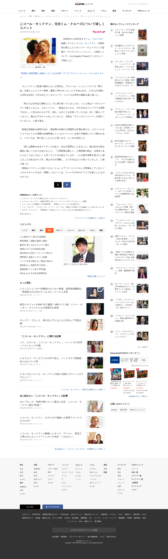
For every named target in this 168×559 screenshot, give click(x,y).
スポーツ (64, 11)
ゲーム (64, 476)
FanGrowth (64, 514)
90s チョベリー (95, 483)
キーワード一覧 (137, 479)
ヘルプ (133, 490)
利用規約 (64, 537)
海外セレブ (38, 479)
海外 (43, 11)
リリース (135, 469)
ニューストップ (133, 4)
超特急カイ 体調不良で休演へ (33, 265)
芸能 (53, 11)
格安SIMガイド (27, 518)
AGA (80, 521)
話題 (105, 472)
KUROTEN (36, 514)
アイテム (112, 514)
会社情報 (55, 537)
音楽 (35, 476)
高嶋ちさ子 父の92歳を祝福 (32, 249)
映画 (35, 472)
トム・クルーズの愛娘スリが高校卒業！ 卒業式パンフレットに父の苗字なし (51, 204)
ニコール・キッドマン (85, 43)
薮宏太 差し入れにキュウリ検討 (34, 245)
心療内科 (104, 514)
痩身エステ (88, 521)
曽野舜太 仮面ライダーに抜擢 (33, 257)
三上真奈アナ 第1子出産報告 (33, 237)
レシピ (105, 518)
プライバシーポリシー (77, 537)
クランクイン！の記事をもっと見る (90, 218)
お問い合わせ (111, 537)
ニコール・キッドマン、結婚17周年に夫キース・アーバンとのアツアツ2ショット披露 (54, 201)
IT (62, 479)
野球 (49, 472)
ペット (78, 479)
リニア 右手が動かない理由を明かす (36, 261)
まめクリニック (76, 514)
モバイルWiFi (57, 518)
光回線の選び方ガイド (50, 514)
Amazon (114, 410)
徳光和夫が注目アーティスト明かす (36, 253)
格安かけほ (46, 518)
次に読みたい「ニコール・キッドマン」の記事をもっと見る (80, 449)
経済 (21, 472)
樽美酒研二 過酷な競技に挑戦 (33, 241)
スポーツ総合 (53, 469)
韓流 (35, 483)
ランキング (126, 11)
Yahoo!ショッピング (137, 410)
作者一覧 (134, 472)
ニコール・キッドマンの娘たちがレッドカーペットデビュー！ (45, 198)
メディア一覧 (136, 476)
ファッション (67, 486)
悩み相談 (75, 518)
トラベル (93, 479)
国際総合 (23, 487)
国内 (33, 11)
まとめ (22, 479)
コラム (103, 11)
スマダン (93, 469)
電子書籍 (97, 521)
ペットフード (72, 521)
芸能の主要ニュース (96, 276)
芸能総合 (37, 469)
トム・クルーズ (93, 39)
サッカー (51, 476)
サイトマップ (136, 486)
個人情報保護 (92, 537)
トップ (24, 230)
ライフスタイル (95, 476)
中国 (21, 490)
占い (90, 518)
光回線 (37, 518)
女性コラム (94, 472)
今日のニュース (143, 11)
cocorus (67, 518)
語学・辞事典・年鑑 (134, 360)
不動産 (129, 518)
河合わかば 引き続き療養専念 (33, 273)
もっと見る (143, 347)
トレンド (77, 11)
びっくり (79, 469)
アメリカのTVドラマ (124, 360)
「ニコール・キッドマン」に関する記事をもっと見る (82, 390)
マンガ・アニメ (67, 472)
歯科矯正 (137, 518)
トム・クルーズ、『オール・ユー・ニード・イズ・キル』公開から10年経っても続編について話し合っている (63, 207)
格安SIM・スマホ (139, 514)
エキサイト (145, 4)
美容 (144, 518)
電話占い (128, 514)
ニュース (21, 11)
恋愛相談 (84, 518)
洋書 (143, 360)
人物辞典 (134, 483)
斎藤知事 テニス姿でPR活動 (33, 269)
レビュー (65, 469)
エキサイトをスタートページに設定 (84, 530)
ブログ (120, 514)
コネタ (78, 472)
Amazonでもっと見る (137, 396)
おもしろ (91, 11)
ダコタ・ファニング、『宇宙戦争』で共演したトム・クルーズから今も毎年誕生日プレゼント (57, 210)
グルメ (64, 483)
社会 (21, 469)
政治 (21, 476)
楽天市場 (123, 410)
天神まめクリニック (91, 514)
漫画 (114, 11)
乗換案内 (121, 518)
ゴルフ (50, 479)
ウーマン (97, 518)
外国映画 (115, 360)
